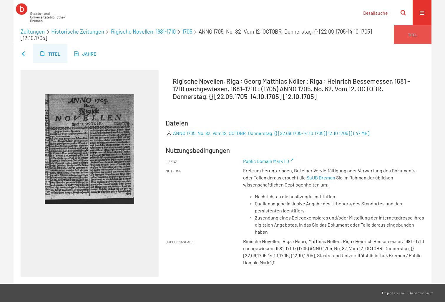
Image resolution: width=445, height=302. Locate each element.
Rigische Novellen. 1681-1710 (143, 31)
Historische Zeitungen (77, 31)
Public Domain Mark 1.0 (266, 161)
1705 (187, 31)
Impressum (393, 293)
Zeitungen (33, 31)
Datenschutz (421, 293)
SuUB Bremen (321, 177)
